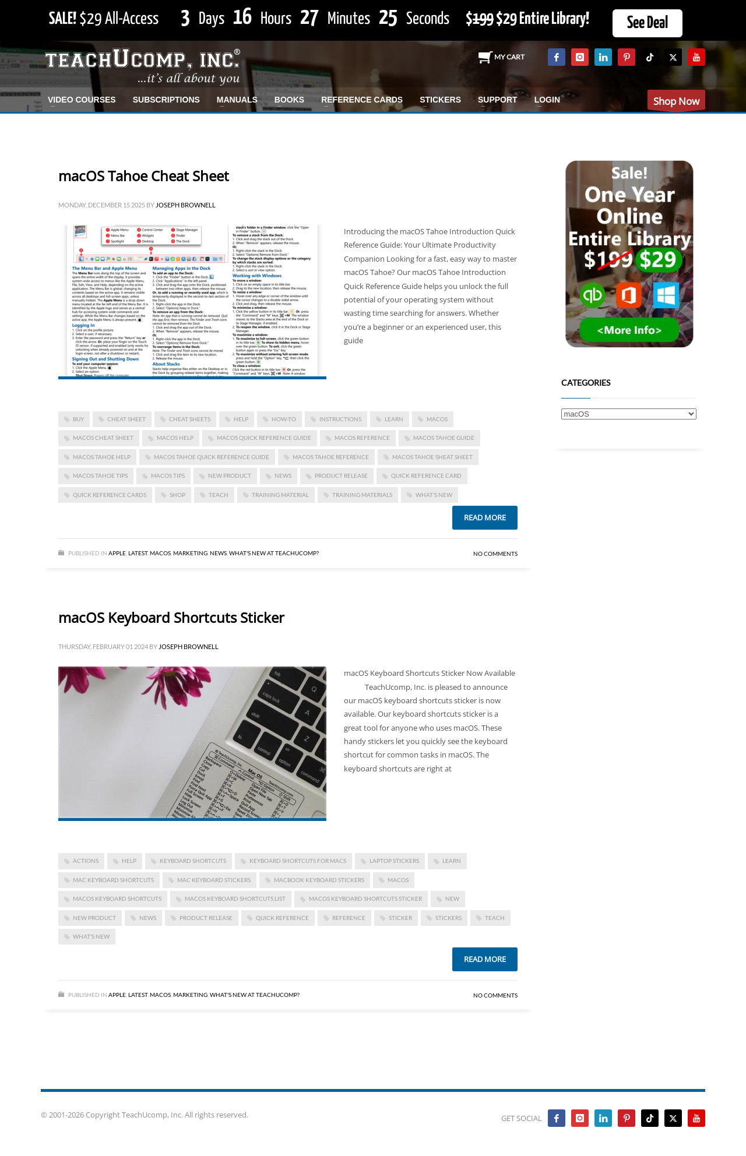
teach (218, 494)
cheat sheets (189, 418)
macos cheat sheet (103, 437)
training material (280, 494)
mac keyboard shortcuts (113, 879)
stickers (448, 917)
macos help (175, 437)
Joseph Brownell (186, 205)
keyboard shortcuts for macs (297, 860)
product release (341, 475)
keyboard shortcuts (193, 860)
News (218, 552)
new (452, 898)
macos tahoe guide (443, 437)
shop (177, 494)
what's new (434, 494)
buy (78, 418)
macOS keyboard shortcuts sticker (365, 898)
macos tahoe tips (100, 475)
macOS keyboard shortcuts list (235, 898)
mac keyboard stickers (214, 879)
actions (85, 860)
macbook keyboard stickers (319, 879)
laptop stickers (394, 860)
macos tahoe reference (331, 456)
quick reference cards (109, 494)
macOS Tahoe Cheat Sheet (143, 175)
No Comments (495, 553)
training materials (362, 494)
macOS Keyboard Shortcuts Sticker (171, 617)
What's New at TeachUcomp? (274, 552)
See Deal (647, 23)
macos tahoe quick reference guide (211, 456)
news (283, 475)
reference (348, 917)
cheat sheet (126, 418)
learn (394, 418)
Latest (137, 552)
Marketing (190, 552)
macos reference (362, 437)
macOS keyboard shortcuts (117, 898)
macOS (437, 418)
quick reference (282, 917)
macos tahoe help (102, 456)
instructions (340, 418)
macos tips (168, 475)
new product (229, 475)
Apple (117, 552)
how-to (284, 418)
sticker (400, 917)
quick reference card (426, 475)
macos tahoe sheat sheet (432, 456)
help (241, 418)
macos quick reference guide (264, 437)
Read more (485, 517)
